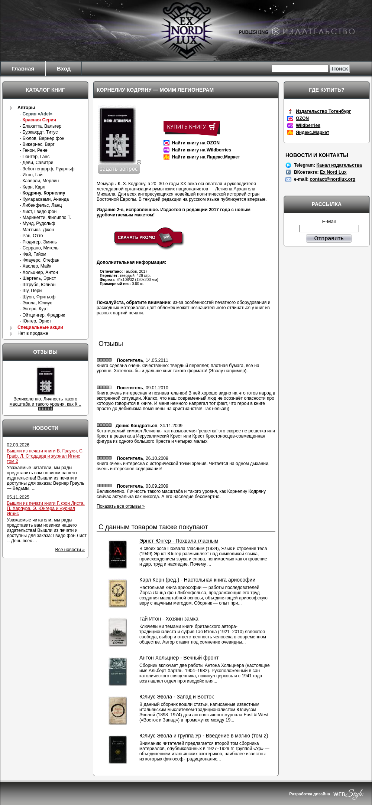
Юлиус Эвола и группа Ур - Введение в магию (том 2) (203, 736)
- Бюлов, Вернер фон (42, 138)
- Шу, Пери (31, 290)
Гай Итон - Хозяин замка (168, 619)
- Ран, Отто (31, 235)
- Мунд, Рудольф (37, 223)
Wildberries (308, 125)
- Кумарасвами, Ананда (44, 199)
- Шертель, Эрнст (38, 278)
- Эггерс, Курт (34, 308)
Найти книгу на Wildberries (202, 150)
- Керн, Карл (32, 187)
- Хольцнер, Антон (39, 272)
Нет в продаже (32, 333)
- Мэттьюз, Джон (37, 229)
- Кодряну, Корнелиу (42, 193)
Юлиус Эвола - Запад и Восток (176, 697)
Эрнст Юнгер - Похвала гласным (178, 541)
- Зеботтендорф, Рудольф (47, 168)
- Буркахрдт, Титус (39, 132)
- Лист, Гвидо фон (38, 211)
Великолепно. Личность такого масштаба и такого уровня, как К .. (45, 401)
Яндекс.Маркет (312, 132)
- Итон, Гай (31, 174)
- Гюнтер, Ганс (34, 156)
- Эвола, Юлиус (36, 302)
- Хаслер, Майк (35, 266)
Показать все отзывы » (121, 506)
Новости (45, 428)
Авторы (26, 107)
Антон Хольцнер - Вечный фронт (179, 658)
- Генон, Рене (34, 150)
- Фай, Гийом (33, 254)
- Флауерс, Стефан (39, 260)
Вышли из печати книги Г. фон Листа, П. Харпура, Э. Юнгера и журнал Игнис (46, 508)
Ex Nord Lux (333, 172)
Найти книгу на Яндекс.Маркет (206, 157)
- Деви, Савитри (36, 162)
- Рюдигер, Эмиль (38, 242)
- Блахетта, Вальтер (40, 126)
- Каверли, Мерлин (39, 180)
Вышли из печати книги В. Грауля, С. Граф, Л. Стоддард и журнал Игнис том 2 (45, 456)
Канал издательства (339, 165)
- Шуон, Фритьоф (37, 297)
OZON (302, 118)
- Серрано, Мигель (39, 248)
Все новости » (70, 549)
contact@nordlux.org (333, 179)
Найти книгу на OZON (196, 142)
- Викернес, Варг (37, 144)
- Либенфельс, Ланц (41, 205)
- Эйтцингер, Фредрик (42, 315)
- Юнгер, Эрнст (35, 321)
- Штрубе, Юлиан (37, 284)
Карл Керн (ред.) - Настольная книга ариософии (197, 580)
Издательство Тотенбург (323, 111)
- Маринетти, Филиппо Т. (45, 217)
